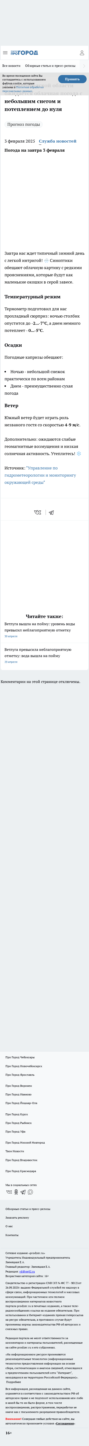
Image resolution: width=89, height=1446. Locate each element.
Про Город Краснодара (20, 1171)
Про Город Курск (16, 1114)
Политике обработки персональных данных (23, 89)
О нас (9, 1226)
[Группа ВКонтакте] (9, 1192)
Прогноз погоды (23, 124)
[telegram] (53, 512)
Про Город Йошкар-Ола (21, 1103)
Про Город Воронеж (18, 1085)
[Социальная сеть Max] (30, 1192)
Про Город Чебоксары (20, 1057)
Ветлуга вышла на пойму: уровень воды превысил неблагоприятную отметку (44, 630)
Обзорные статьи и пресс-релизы (50, 66)
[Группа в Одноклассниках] (16, 1192)
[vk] (38, 512)
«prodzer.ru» (36, 1253)
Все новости (11, 66)
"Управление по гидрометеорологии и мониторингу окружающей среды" (40, 475)
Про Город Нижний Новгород (25, 1142)
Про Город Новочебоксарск (23, 1066)
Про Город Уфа (15, 1131)
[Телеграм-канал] (23, 1192)
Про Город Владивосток (21, 1160)
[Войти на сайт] (82, 53)
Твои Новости (14, 1151)
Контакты (12, 1235)
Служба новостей (57, 141)
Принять (72, 79)
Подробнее (13, 1382)
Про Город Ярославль (19, 1074)
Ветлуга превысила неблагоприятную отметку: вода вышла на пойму (44, 656)
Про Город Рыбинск (18, 1123)
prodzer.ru (24, 1306)
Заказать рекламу (17, 1217)
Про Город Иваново (18, 1094)
